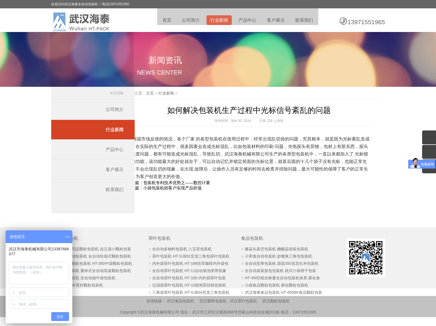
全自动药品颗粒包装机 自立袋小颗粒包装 (96, 257)
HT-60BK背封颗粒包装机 (82, 293)
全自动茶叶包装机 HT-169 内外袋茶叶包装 (184, 285)
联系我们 (304, 21)
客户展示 (275, 21)
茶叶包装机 (155, 246)
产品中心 (246, 21)
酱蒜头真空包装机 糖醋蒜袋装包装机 (265, 257)
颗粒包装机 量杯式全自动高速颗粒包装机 (96, 278)
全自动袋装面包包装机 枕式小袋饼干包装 (269, 278)
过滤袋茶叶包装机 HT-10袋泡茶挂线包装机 (184, 293)
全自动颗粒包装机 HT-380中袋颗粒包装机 (96, 271)
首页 (163, 21)
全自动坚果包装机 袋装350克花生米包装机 (271, 271)
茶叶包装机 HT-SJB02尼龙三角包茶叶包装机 (186, 264)
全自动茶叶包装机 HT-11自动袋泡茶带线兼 (184, 278)
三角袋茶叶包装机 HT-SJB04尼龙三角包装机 (186, 300)
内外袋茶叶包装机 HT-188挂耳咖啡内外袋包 (185, 271)
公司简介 (188, 21)
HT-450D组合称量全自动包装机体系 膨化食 (271, 285)
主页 (172, 101)
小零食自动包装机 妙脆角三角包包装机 (267, 264)
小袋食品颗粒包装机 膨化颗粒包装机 (265, 293)
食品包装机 (241, 246)
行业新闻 (217, 21)
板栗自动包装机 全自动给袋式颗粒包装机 (96, 264)
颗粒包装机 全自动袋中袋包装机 (88, 285)
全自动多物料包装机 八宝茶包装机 (177, 257)
